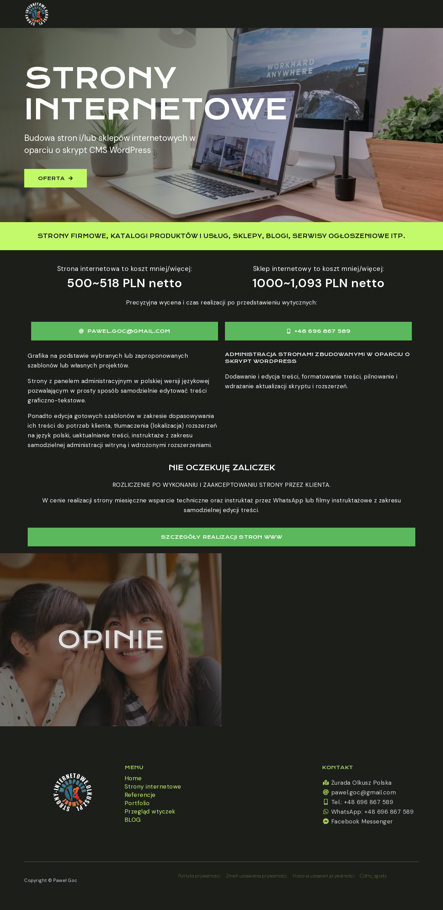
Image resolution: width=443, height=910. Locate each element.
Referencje (140, 794)
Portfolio (137, 803)
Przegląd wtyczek (150, 811)
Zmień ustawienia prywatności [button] (257, 876)
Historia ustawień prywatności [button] (324, 876)
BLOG (133, 819)
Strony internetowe (153, 786)
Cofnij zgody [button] (373, 876)
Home (133, 778)
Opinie (110, 640)
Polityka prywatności (199, 876)
